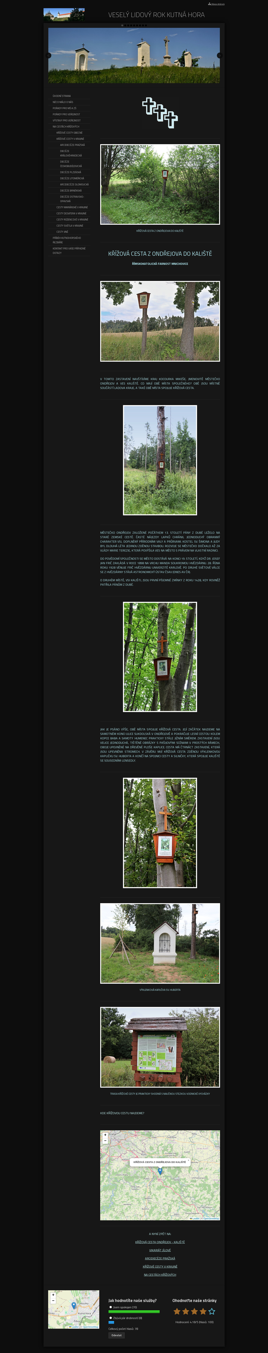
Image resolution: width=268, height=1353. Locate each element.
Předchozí (48, 55)
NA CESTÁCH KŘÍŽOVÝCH (160, 1274)
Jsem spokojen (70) (123, 1307)
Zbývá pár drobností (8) (125, 1318)
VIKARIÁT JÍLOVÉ (160, 1250)
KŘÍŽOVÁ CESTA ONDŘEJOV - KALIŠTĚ (160, 1242)
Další (220, 55)
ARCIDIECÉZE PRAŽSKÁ (160, 1258)
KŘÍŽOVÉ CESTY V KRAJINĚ (160, 1266)
